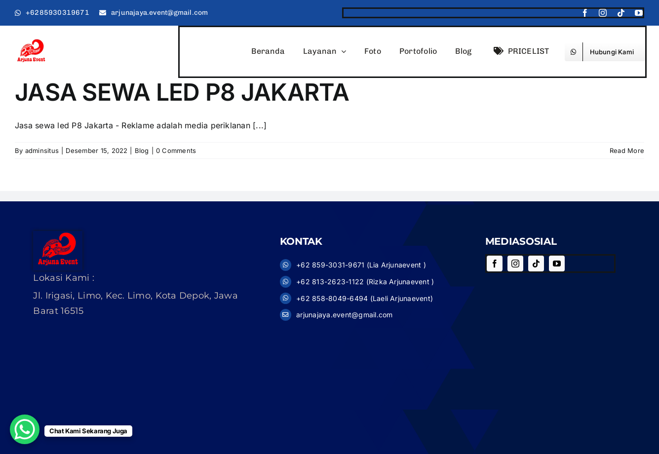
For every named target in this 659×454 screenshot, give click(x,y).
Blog (142, 150)
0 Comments (176, 150)
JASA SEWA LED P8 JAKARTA (182, 92)
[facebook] (585, 13)
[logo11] (31, 42)
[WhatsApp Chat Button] (24, 429)
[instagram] (603, 13)
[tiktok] (621, 13)
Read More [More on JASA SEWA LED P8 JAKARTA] (627, 150)
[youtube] (639, 13)
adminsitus (42, 150)
